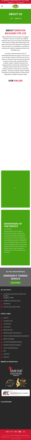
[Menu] (2, 6)
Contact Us (6, 354)
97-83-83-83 (6, 304)
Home (11, 18)
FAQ (4, 351)
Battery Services (8, 330)
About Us (6, 318)
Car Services (6, 327)
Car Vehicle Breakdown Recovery (12, 342)
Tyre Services (7, 324)
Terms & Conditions (15, 438)
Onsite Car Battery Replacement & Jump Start (16, 336)
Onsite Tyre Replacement (10, 348)
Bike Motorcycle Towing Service (12, 333)
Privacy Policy (27, 437)
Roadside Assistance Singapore (12, 345)
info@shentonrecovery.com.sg (11, 301)
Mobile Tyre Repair (8, 339)
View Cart (6, 357)
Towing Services (8, 321)
